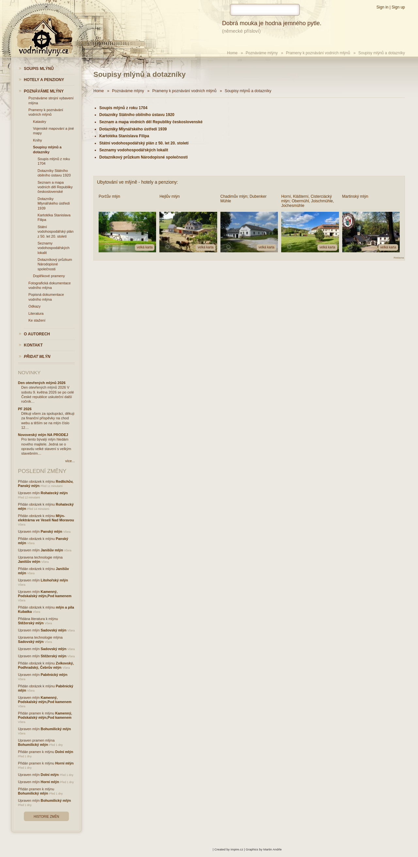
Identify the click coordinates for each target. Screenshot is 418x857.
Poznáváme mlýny (262, 53)
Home (232, 53)
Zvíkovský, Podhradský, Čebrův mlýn (46, 665)
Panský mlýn (51, 531)
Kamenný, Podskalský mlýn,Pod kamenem (45, 594)
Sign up (398, 7)
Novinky (29, 372)
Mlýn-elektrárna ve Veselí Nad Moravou (46, 518)
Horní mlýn (64, 763)
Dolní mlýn (64, 752)
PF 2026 (25, 409)
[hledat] (265, 10)
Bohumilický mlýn (56, 729)
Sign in (383, 7)
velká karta (145, 247)
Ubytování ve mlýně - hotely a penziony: (137, 182)
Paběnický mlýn (54, 675)
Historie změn (46, 816)
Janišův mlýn (52, 550)
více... (70, 461)
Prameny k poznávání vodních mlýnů (318, 53)
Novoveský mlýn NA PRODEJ (43, 435)
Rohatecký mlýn (54, 493)
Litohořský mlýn (54, 580)
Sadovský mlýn (54, 630)
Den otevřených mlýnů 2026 (42, 383)
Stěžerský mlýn (31, 623)
